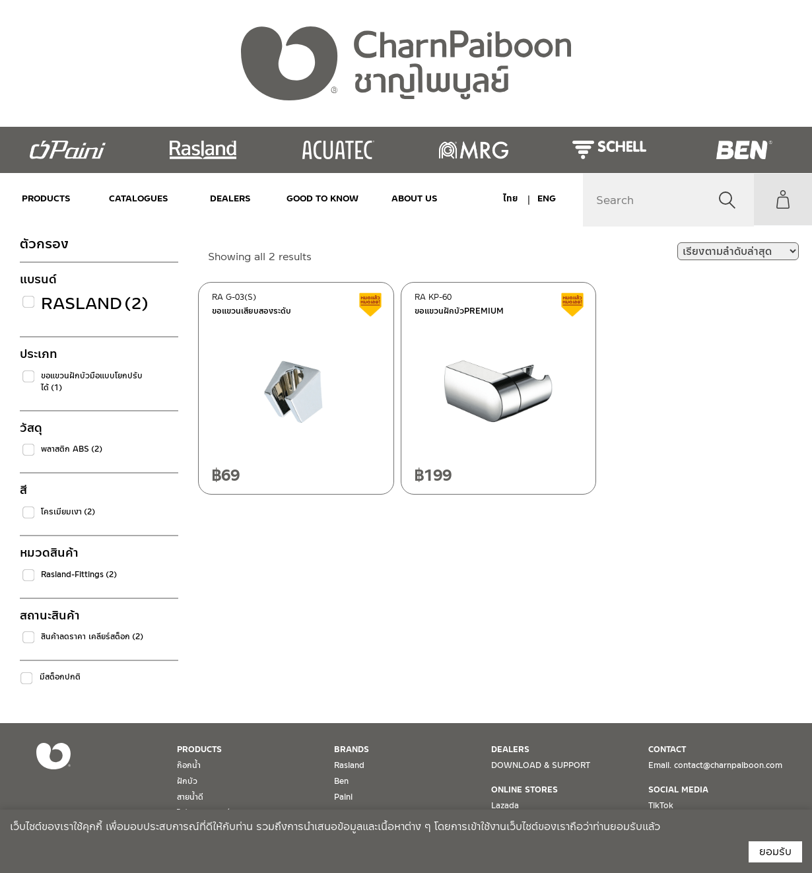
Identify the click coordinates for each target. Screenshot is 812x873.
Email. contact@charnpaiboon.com (715, 765)
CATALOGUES (136, 198)
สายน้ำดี (190, 797)
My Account (782, 199)
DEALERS (227, 198)
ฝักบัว (187, 781)
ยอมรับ (775, 851)
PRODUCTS (46, 198)
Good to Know (318, 198)
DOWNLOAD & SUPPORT (540, 765)
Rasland (95, 303)
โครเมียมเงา (68, 512)
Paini (343, 797)
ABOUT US (409, 198)
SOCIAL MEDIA (678, 790)
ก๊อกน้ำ (189, 765)
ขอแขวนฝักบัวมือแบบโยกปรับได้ (92, 382)
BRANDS (351, 749)
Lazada (505, 806)
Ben (341, 781)
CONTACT (667, 749)
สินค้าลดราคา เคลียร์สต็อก (92, 637)
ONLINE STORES (524, 790)
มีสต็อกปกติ (60, 677)
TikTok (660, 806)
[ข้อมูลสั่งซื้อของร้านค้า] (738, 251)
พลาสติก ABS (71, 449)
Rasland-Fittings (79, 574)
